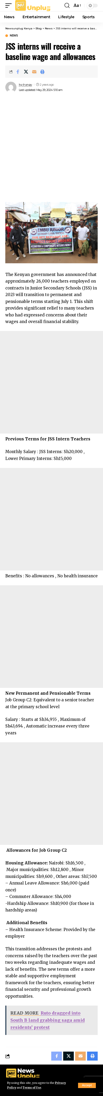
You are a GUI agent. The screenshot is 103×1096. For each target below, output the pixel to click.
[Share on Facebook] (18, 71)
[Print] (42, 71)
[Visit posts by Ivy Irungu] (10, 87)
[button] (87, 1085)
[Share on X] (26, 71)
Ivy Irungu (25, 84)
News (14, 35)
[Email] (34, 71)
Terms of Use (32, 1087)
